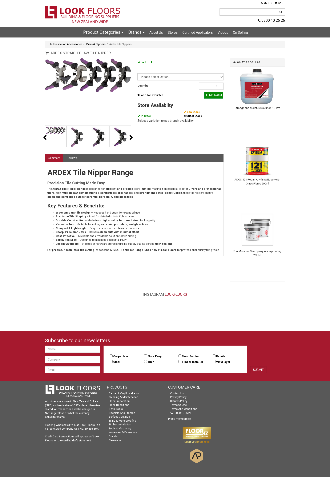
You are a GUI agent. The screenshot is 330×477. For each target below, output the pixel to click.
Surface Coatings (119, 416)
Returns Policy (178, 401)
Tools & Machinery (120, 428)
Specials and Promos (122, 412)
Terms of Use (178, 404)
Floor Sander (190, 356)
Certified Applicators (197, 33)
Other (117, 361)
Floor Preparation (119, 401)
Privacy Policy (178, 397)
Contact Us (177, 393)
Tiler (151, 361)
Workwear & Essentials (123, 432)
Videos (223, 33)
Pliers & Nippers (95, 44)
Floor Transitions (119, 404)
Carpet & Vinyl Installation (124, 393)
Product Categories (103, 32)
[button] (266, 3)
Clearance (115, 440)
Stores (173, 33)
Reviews (72, 157)
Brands (136, 32)
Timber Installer (192, 361)
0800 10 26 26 (271, 20)
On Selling (240, 33)
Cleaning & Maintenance (123, 397)
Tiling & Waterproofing (122, 420)
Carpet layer (121, 356)
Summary (54, 157)
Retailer (221, 356)
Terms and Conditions (183, 408)
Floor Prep (155, 356)
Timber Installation (120, 424)
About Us (156, 33)
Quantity (142, 85)
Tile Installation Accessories (65, 44)
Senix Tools (116, 408)
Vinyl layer (223, 361)
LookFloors (176, 294)
